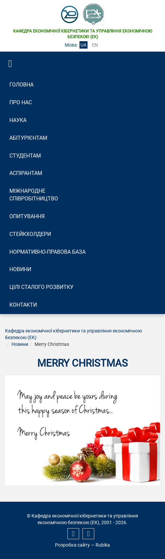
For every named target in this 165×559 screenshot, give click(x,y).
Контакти (23, 305)
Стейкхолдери (30, 234)
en (95, 45)
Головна (21, 84)
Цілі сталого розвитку (41, 287)
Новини (20, 269)
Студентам (25, 155)
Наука (17, 120)
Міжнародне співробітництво (33, 195)
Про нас (20, 102)
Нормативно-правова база (47, 252)
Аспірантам (25, 173)
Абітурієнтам (28, 138)
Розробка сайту (72, 545)
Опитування (27, 216)
